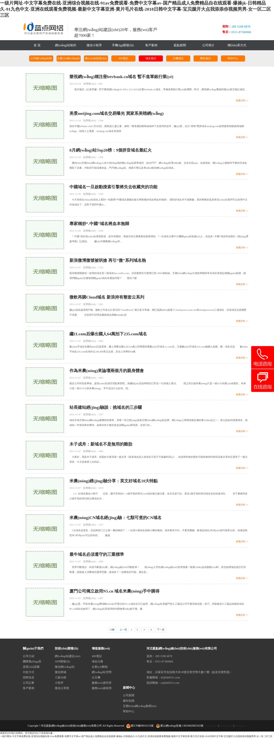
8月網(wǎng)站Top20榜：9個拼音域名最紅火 (110, 150)
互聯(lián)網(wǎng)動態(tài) (139, 706)
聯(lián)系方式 (237, 45)
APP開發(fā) (62, 661)
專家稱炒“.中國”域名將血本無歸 (99, 223)
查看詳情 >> (242, 100)
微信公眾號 (62, 688)
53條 (112, 629)
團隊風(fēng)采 (32, 661)
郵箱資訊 (205, 58)
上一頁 (123, 629)
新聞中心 (129, 687)
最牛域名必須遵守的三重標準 (96, 554)
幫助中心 (233, 58)
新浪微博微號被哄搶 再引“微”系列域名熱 (107, 260)
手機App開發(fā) (123, 45)
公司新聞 (128, 695)
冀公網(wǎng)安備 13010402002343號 (179, 726)
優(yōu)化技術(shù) (96, 58)
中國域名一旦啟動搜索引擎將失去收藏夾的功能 (113, 186)
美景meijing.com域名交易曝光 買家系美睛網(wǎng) (116, 113)
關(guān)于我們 (33, 648)
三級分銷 (60, 677)
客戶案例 (151, 45)
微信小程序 (94, 45)
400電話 (123, 58)
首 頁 (37, 45)
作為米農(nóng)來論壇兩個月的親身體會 (106, 370)
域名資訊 (150, 58)
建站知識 (128, 700)
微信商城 (60, 672)
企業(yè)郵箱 (100, 666)
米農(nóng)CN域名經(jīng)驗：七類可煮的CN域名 (115, 517)
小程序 (59, 682)
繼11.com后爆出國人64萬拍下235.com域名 (108, 333)
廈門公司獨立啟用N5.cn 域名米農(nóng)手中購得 (114, 591)
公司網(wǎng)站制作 (41, 59)
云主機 (96, 677)
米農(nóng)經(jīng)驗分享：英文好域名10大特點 (113, 480)
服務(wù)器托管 (101, 682)
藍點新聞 (180, 45)
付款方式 (28, 672)
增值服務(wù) (101, 648)
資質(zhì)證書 (31, 666)
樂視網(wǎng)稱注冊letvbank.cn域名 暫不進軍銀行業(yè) (121, 76)
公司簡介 (208, 45)
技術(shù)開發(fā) (66, 648)
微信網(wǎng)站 (65, 666)
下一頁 (160, 629)
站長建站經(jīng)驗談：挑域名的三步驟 (105, 407)
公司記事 (28, 682)
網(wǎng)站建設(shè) (67, 656)
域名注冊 (97, 661)
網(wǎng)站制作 (65, 45)
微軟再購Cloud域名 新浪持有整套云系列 (106, 297)
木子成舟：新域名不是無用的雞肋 (100, 444)
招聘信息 (28, 677)
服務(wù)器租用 (101, 688)
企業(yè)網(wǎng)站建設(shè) (68, 59)
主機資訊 (178, 58)
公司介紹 (28, 656)
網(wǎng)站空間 (102, 672)
